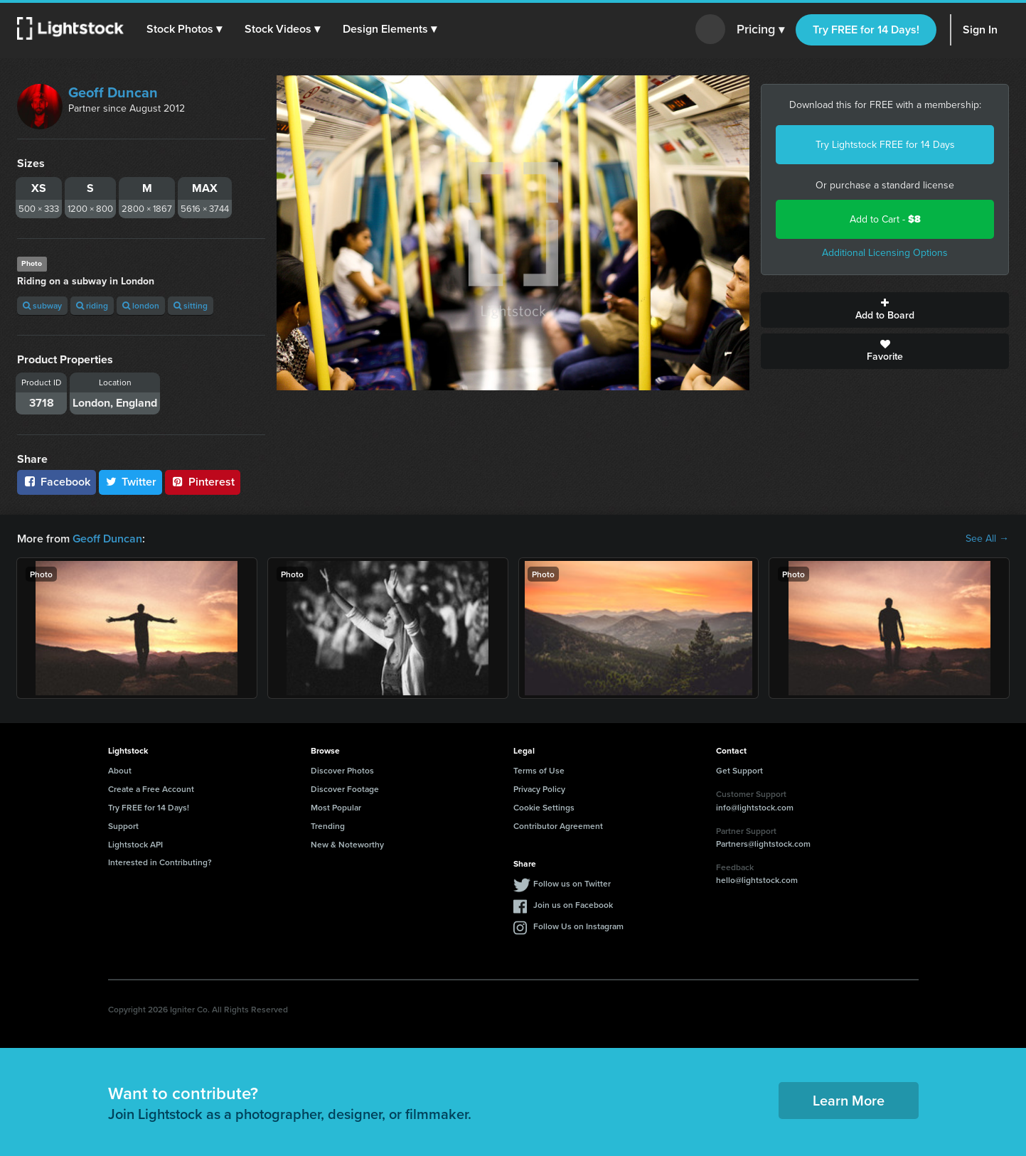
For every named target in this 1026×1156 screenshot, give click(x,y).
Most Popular (336, 807)
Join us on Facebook (573, 905)
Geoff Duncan (113, 92)
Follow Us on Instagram (578, 926)
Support (123, 826)
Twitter (131, 481)
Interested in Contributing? (160, 862)
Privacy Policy (539, 789)
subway (42, 305)
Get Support (739, 770)
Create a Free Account (151, 789)
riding (92, 305)
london (140, 305)
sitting (190, 305)
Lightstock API (135, 844)
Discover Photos (342, 770)
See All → (987, 539)
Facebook (56, 481)
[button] (184, 29)
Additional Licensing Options (885, 252)
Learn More (849, 1100)
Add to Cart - (885, 219)
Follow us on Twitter (572, 883)
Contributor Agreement (558, 826)
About (120, 770)
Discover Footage (345, 789)
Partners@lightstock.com (763, 843)
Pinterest (203, 481)
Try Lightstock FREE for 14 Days (885, 144)
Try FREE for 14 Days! (866, 29)
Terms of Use (539, 770)
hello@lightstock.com (757, 880)
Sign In (980, 29)
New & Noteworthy (347, 844)
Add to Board (885, 310)
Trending (328, 826)
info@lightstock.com (754, 807)
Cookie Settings (544, 807)
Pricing (760, 30)
